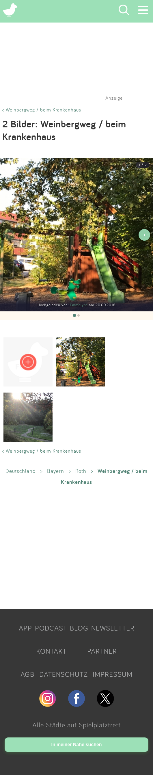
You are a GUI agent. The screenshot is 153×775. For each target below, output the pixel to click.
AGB (27, 674)
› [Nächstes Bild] (144, 234)
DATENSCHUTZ (63, 674)
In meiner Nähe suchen (76, 744)
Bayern (55, 470)
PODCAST (51, 628)
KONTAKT (51, 651)
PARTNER (102, 651)
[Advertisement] (76, 546)
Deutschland (20, 470)
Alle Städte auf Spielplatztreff (76, 724)
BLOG (79, 628)
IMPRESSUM (113, 674)
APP (25, 628)
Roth (80, 470)
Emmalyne (79, 304)
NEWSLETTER (113, 628)
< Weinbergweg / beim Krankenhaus (41, 110)
